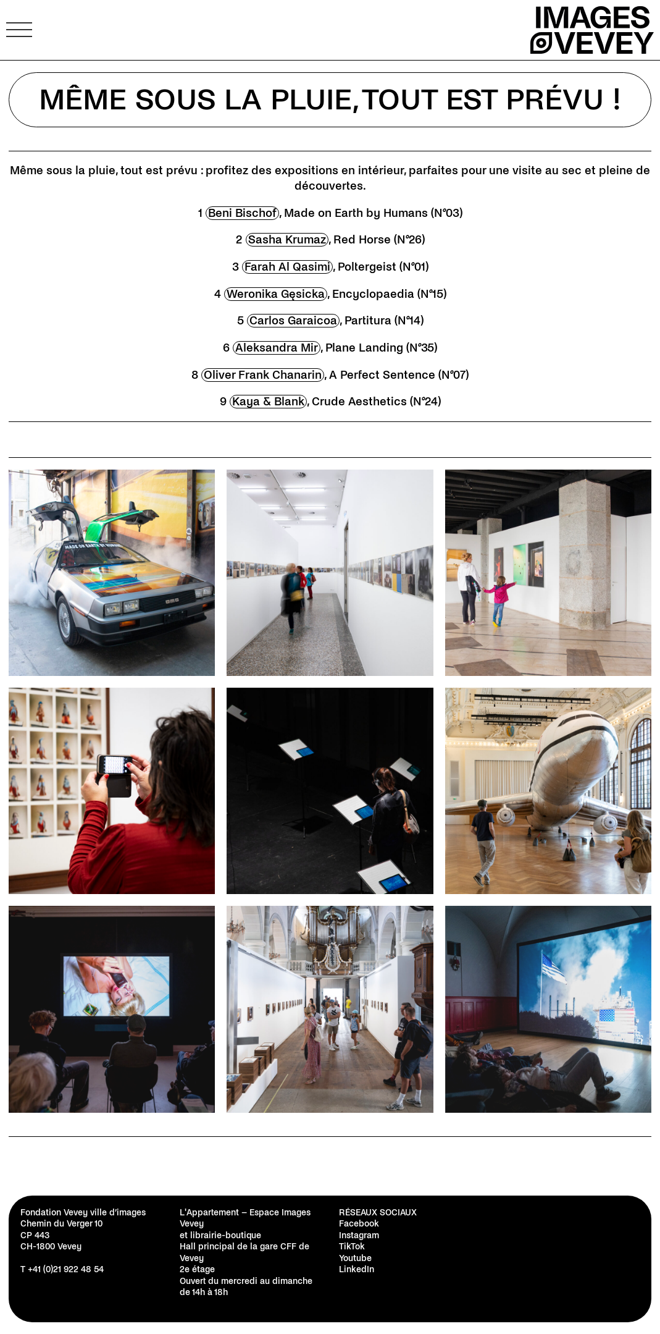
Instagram (359, 1235)
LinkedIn (356, 1269)
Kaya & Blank (268, 401)
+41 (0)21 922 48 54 (66, 1269)
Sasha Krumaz (287, 240)
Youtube (355, 1258)
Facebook (359, 1223)
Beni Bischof (242, 213)
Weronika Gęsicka (276, 294)
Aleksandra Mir (276, 348)
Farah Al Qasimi (287, 267)
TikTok (352, 1246)
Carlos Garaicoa (293, 321)
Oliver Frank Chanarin (263, 375)
